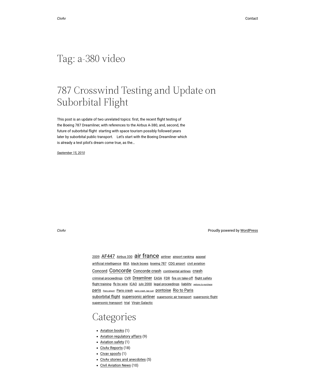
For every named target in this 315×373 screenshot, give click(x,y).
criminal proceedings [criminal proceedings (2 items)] (107, 278)
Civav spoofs (110, 353)
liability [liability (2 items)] (186, 284)
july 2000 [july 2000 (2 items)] (145, 284)
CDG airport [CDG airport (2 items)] (176, 263)
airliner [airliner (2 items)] (166, 257)
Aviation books (112, 330)
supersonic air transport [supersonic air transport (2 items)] (174, 297)
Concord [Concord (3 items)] (99, 270)
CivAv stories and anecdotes (123, 359)
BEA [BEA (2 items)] (126, 263)
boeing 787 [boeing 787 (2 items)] (158, 263)
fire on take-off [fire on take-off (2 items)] (182, 278)
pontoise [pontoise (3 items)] (163, 290)
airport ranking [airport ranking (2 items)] (183, 257)
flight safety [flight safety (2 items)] (203, 278)
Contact (251, 18)
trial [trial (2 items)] (127, 303)
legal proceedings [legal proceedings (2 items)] (166, 284)
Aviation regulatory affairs (121, 336)
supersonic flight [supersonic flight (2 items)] (205, 297)
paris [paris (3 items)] (96, 290)
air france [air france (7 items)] (146, 255)
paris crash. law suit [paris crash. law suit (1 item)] (144, 291)
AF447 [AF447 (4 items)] (108, 256)
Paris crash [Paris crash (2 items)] (125, 290)
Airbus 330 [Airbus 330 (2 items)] (124, 257)
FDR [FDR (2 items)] (167, 278)
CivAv (61, 18)
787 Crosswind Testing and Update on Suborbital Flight (136, 96)
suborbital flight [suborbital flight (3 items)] (106, 296)
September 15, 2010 (71, 153)
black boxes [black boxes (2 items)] (139, 263)
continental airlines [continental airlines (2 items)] (177, 271)
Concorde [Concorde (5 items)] (120, 270)
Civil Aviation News (115, 365)
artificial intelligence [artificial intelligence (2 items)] (106, 263)
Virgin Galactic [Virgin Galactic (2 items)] (142, 303)
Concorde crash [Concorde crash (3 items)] (147, 270)
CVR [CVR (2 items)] (128, 278)
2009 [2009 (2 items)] (96, 257)
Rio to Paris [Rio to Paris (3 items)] (183, 290)
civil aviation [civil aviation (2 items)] (196, 263)
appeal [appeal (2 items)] (201, 257)
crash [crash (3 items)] (197, 270)
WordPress (249, 230)
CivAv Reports (111, 348)
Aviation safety (112, 342)
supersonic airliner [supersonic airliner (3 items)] (138, 296)
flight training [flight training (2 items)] (101, 284)
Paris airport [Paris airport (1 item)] (109, 291)
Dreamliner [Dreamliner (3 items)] (142, 278)
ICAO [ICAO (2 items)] (133, 284)
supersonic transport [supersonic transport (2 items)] (107, 303)
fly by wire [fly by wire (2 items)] (120, 284)
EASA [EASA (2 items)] (158, 278)
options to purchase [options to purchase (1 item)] (202, 284)
